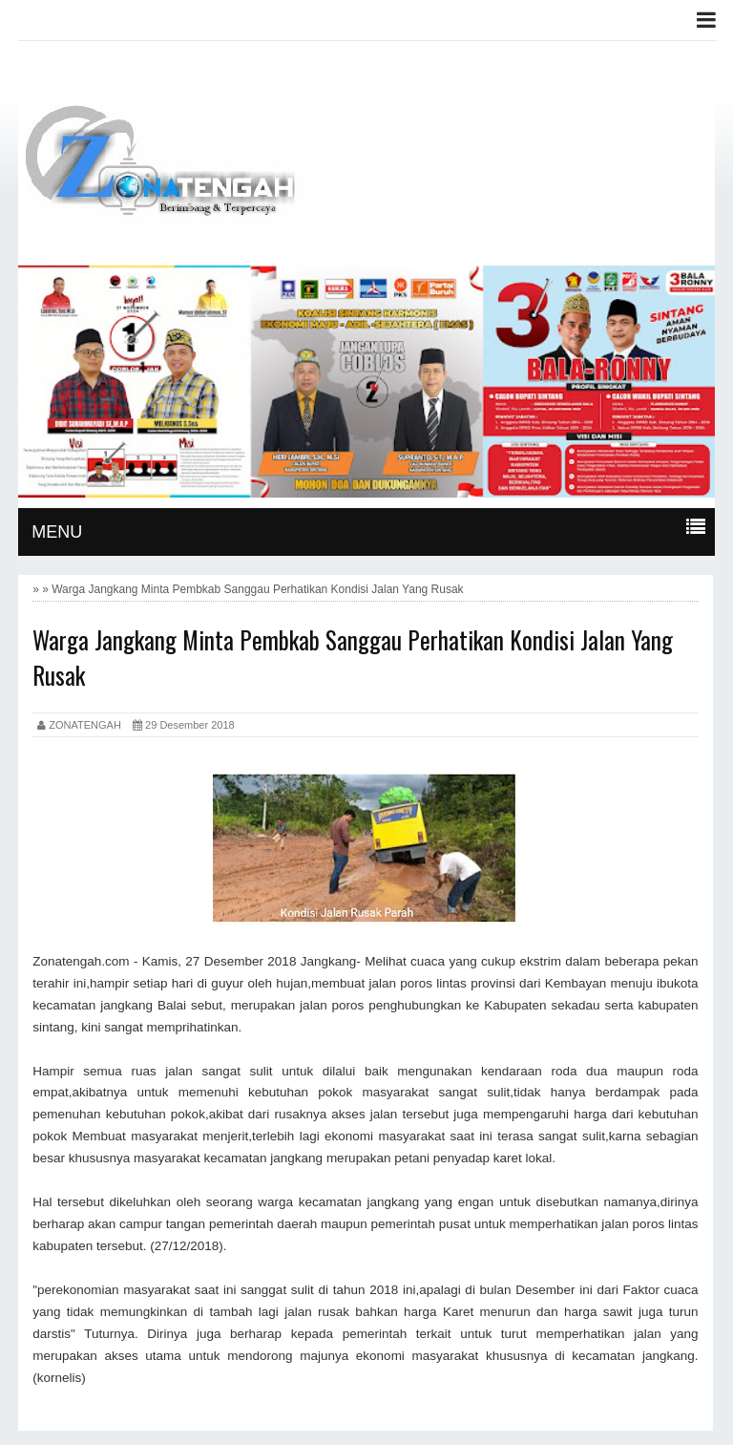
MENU (56, 532)
